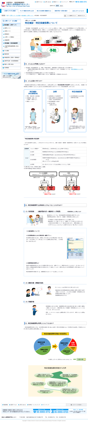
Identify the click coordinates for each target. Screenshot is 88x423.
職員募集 (6, 404)
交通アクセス (39, 2)
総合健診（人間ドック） (28, 15)
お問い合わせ (48, 2)
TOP (7, 15)
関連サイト (56, 2)
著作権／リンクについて (34, 404)
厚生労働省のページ (76, 69)
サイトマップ (64, 2)
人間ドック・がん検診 (15, 15)
